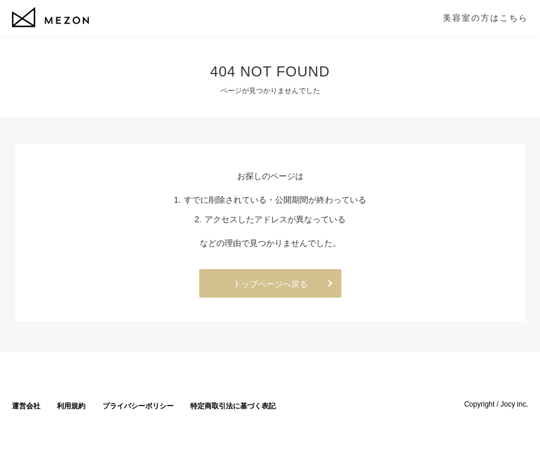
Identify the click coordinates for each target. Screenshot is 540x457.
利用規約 (71, 406)
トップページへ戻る (270, 284)
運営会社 (26, 406)
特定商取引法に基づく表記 (233, 406)
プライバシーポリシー (138, 406)
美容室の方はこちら (485, 18)
